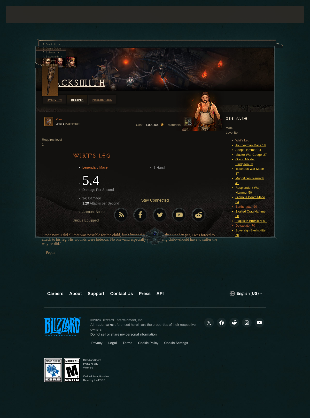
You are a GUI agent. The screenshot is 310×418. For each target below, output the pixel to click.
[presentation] (21, 14)
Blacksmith (73, 82)
